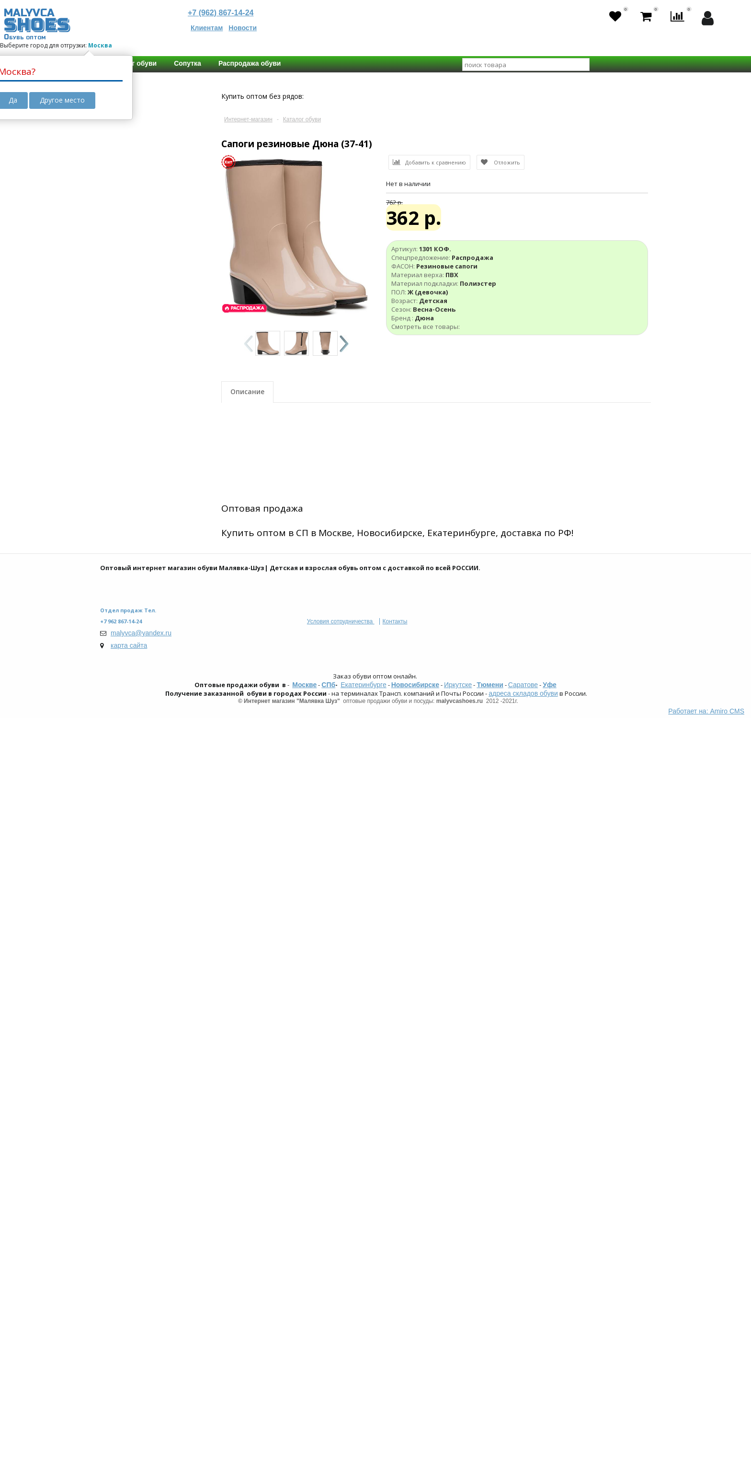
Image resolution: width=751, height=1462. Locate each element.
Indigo (127, 1183)
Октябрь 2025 (138, 289)
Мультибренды (141, 1211)
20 (168, 912)
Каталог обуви (302, 119)
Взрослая (132, 783)
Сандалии (133, 458)
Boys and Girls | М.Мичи (154, 1085)
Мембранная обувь (148, 348)
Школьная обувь (144, 338)
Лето (125, 823)
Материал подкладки (146, 608)
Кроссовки (134, 448)
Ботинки (131, 468)
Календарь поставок (144, 243)
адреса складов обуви (523, 1437)
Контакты (395, 1365)
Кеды (126, 477)
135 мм (128, 1034)
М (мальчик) (136, 713)
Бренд (120, 1156)
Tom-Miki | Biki (139, 1094)
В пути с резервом (140, 212)
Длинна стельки (137, 996)
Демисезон (135, 862)
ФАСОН (121, 431)
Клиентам (207, 28)
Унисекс (130, 732)
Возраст (123, 756)
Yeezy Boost (136, 367)
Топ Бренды (129, 1068)
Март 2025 (133, 270)
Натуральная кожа (146, 537)
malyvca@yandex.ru (141, 1376)
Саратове (523, 1428)
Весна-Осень (137, 843)
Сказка (128, 1192)
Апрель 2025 (136, 279)
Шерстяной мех (142, 654)
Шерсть (130, 644)
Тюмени (490, 1428)
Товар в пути (130, 181)
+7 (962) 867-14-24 (220, 13)
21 (192, 912)
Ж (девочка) (136, 723)
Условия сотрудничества (341, 1365)
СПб (328, 1428)
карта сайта (129, 1389)
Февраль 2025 (139, 260)
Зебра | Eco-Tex (142, 1173)
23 (145, 922)
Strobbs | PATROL (144, 1202)
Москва (100, 45)
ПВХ (124, 565)
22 (121, 922)
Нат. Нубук (134, 575)
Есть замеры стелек (148, 973)
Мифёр (128, 1123)
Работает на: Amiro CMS (706, 1455)
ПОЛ (116, 696)
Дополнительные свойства (139, 317)
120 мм (174, 1013)
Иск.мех (129, 663)
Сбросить (135, 1247)
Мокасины (133, 487)
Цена (117, 93)
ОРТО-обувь (136, 357)
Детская (130, 773)
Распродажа (137, 408)
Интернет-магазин (248, 119)
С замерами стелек (141, 955)
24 (169, 922)
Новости (242, 28)
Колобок (131, 1114)
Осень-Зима (136, 852)
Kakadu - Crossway (146, 1104)
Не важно (132, 912)
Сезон (119, 806)
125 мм (128, 1024)
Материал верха (137, 519)
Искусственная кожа (149, 546)
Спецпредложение (140, 390)
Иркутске (458, 1428)
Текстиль (132, 556)
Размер (121, 894)
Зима (126, 833)
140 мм (165, 1034)
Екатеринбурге (364, 1428)
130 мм (165, 1024)
